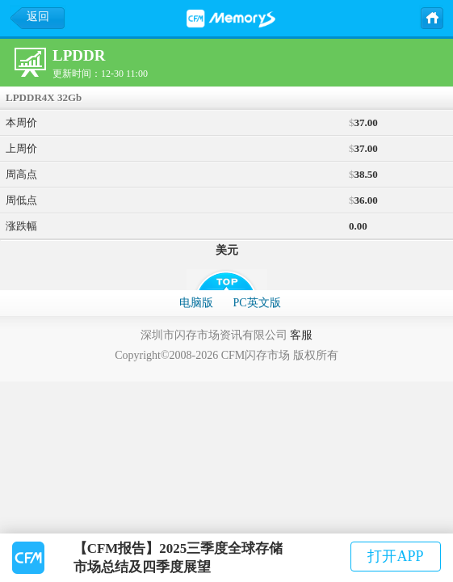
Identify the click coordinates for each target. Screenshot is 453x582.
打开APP (395, 556)
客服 (301, 335)
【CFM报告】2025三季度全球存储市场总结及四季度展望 (178, 558)
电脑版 (196, 303)
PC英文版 (256, 303)
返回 (38, 17)
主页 (431, 17)
